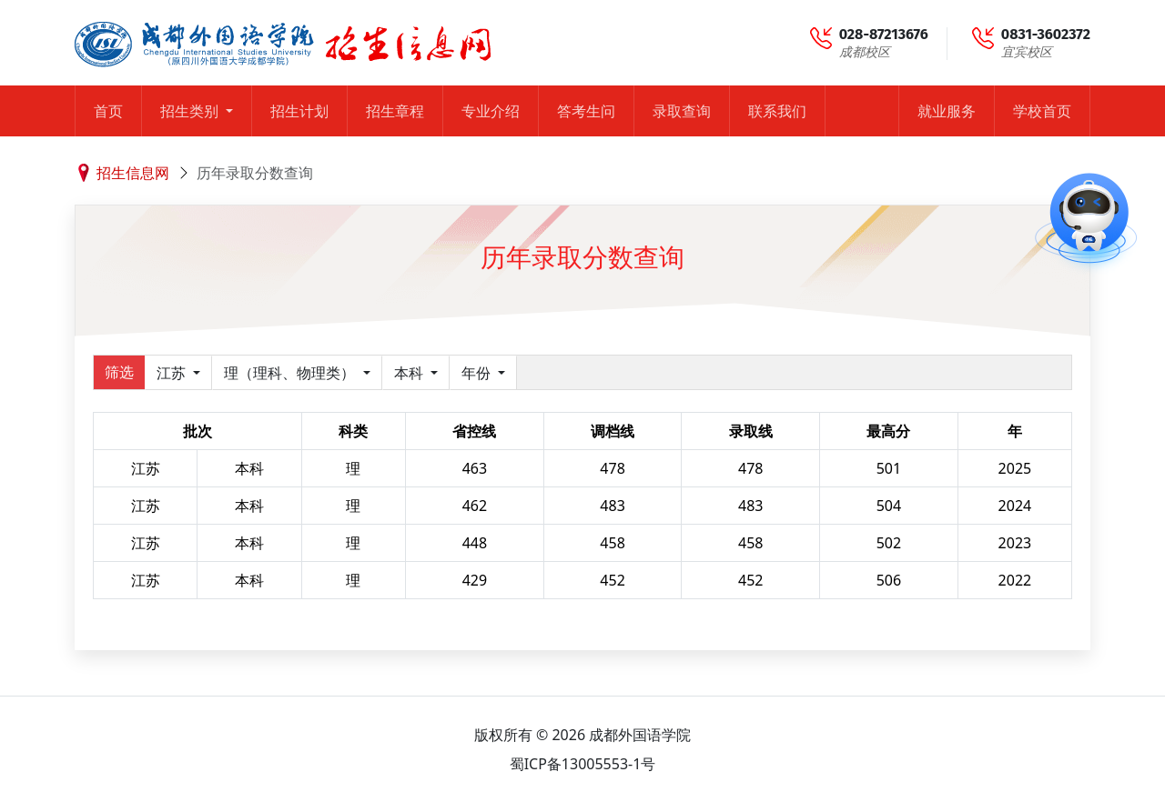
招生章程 (395, 111)
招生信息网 (132, 173)
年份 (477, 373)
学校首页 (1042, 111)
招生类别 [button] (191, 111)
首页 (108, 111)
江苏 (173, 373)
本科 (410, 373)
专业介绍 (490, 111)
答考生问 (586, 111)
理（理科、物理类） (291, 373)
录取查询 (682, 111)
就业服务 (946, 111)
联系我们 (777, 111)
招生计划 (299, 111)
